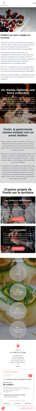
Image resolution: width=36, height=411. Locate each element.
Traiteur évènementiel (18, 358)
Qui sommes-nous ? (18, 355)
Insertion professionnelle (18, 362)
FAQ (18, 364)
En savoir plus (18, 219)
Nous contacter (26, 408)
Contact (18, 366)
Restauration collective (18, 360)
